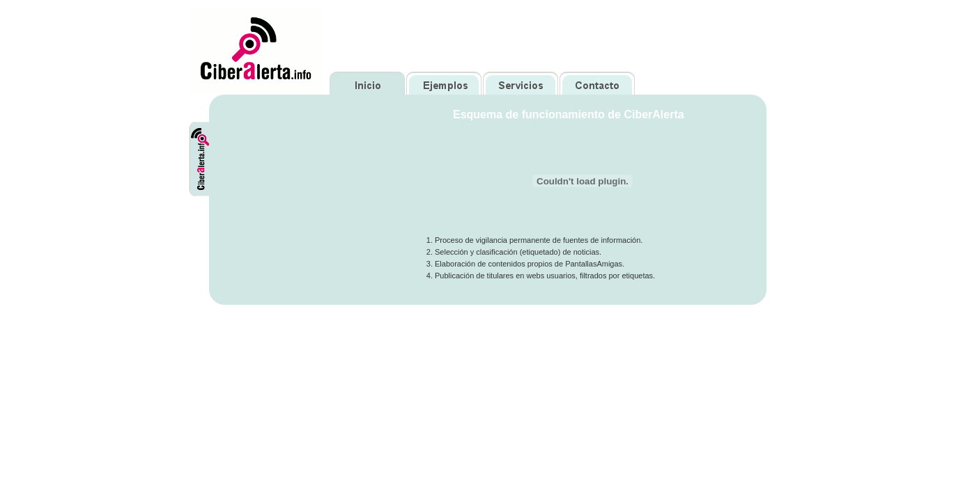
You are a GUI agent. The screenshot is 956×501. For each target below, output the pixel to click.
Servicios (520, 83)
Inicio (368, 83)
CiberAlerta (208, 126)
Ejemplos (443, 83)
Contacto (597, 83)
